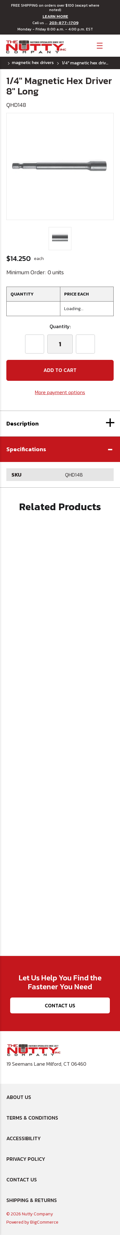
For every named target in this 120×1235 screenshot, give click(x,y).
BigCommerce (44, 1222)
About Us (18, 1097)
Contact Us (60, 1005)
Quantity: (60, 326)
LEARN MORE (55, 16)
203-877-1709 (63, 22)
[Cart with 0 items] (111, 45)
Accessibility (23, 1138)
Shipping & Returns (31, 1200)
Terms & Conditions (32, 1117)
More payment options (60, 392)
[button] (60, 449)
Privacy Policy (25, 1159)
